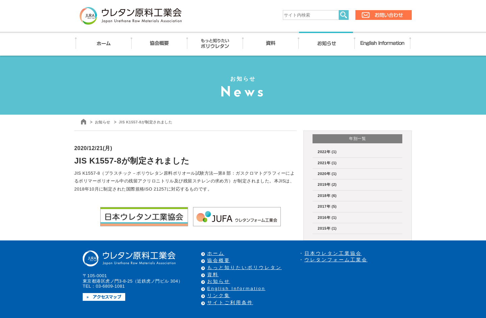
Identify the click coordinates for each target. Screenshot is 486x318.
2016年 (327, 217)
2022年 (327, 152)
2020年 (327, 174)
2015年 (327, 228)
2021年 (327, 163)
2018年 (327, 196)
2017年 (327, 206)
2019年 (327, 184)
